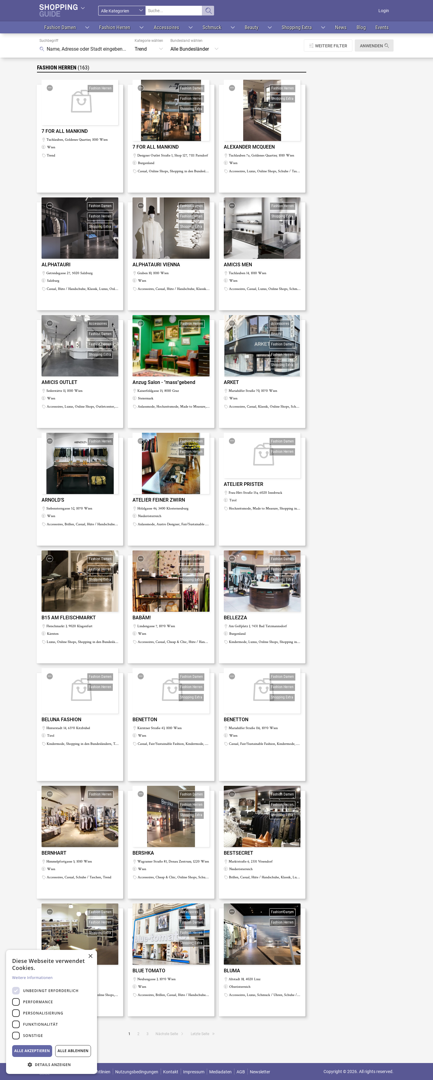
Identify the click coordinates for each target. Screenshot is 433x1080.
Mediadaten (220, 1071)
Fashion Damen (60, 27)
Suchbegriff (48, 41)
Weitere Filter (331, 45)
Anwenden (371, 45)
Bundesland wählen (186, 41)
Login (383, 10)
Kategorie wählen (149, 41)
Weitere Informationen (32, 977)
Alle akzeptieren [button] (32, 1050)
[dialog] (51, 1012)
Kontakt (170, 1071)
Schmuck (212, 27)
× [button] (90, 956)
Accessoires (166, 27)
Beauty (251, 27)
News (341, 27)
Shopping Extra (297, 27)
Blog (361, 27)
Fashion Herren (114, 27)
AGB (241, 1071)
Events (382, 27)
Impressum (193, 1071)
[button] (51, 1064)
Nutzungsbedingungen (136, 1071)
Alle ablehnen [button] (73, 1050)
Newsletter (260, 1071)
